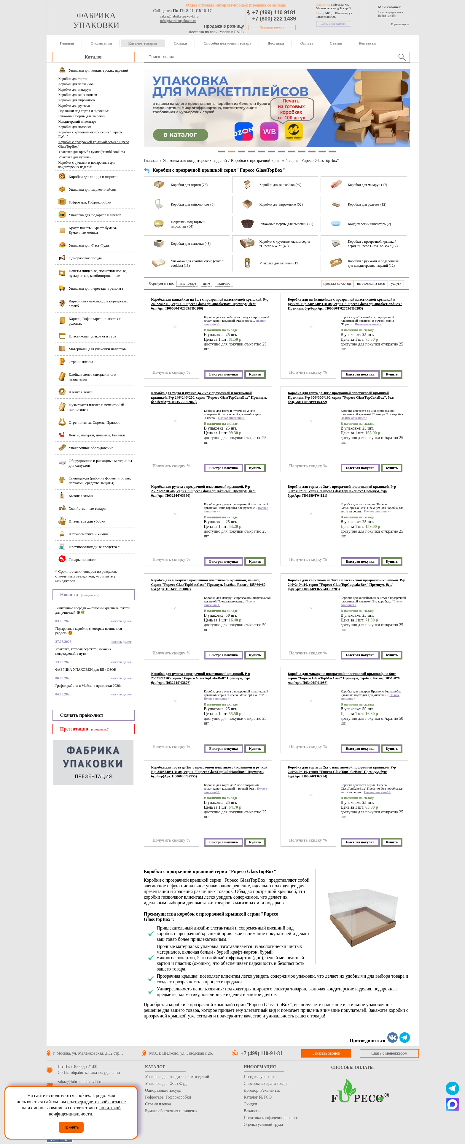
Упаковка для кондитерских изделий (195, 160)
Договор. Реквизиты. (262, 1090)
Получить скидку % (171, 372)
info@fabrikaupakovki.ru (178, 21)
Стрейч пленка (158, 1104)
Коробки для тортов (73, 79)
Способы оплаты (352, 1067)
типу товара (187, 283)
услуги (396, 283)
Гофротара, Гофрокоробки (168, 1097)
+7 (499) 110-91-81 (262, 1053)
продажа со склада (337, 283)
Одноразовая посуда (163, 1090)
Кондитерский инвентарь (77, 121)
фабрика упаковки (96, 20)
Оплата (306, 43)
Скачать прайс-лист (81, 715)
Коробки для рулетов (74, 105)
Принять (71, 1127)
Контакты (367, 43)
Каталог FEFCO (258, 1097)
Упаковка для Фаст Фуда (166, 1083)
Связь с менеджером (334, 23)
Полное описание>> (368, 324)
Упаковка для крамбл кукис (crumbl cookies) (91, 152)
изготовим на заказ (371, 283)
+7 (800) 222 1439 (274, 19)
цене (206, 283)
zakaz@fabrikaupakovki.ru (179, 16)
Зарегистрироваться (390, 12)
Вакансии (252, 1111)
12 (332, 151)
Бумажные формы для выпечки (82, 116)
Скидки (180, 43)
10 (312, 151)
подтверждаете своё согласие (96, 1101)
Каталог (93, 56)
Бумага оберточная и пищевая (171, 1111)
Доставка (275, 43)
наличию (223, 283)
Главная (67, 43)
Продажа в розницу (224, 26)
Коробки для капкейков (76, 84)
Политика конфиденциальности (272, 1117)
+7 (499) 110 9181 (274, 12)
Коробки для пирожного (76, 100)
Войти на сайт (387, 15)
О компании (101, 43)
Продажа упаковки (260, 1076)
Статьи (336, 43)
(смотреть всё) (90, 595)
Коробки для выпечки (74, 127)
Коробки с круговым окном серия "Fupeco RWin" (90, 134)
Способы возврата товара (266, 1083)
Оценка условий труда (263, 1124)
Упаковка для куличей (75, 157)
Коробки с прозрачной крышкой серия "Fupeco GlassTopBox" (93, 144)
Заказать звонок (272, 27)
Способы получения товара (227, 43)
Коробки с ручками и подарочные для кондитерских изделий (86, 164)
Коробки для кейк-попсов (77, 95)
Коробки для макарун (74, 89)
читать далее (121, 621)
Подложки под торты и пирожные (83, 111)
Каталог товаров (142, 43)
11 (322, 151)
